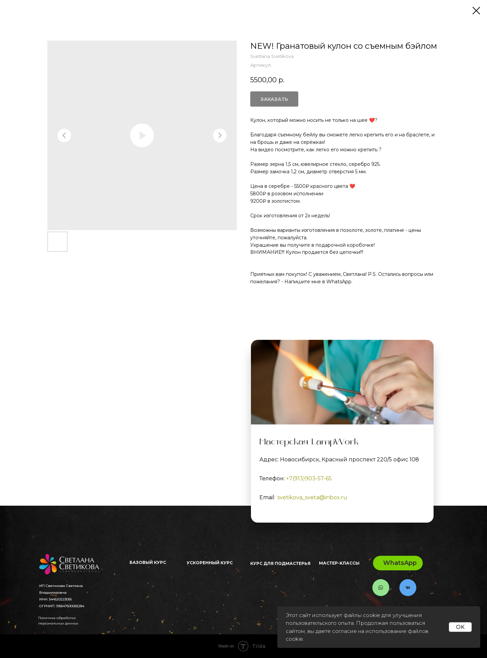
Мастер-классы (339, 563)
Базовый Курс (148, 562)
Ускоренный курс (210, 562)
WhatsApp (400, 563)
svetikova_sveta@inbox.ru (312, 497)
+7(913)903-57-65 (309, 478)
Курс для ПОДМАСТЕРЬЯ (280, 563)
